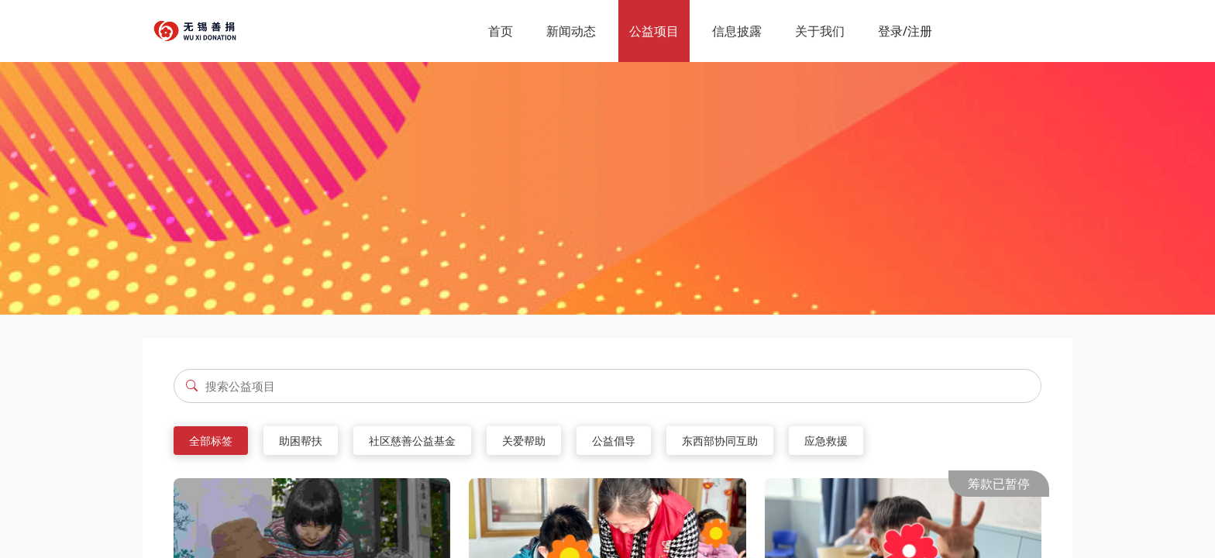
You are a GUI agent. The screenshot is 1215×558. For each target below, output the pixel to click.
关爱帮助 (524, 440)
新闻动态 (571, 31)
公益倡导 (613, 440)
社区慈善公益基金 (412, 440)
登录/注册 (905, 31)
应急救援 (826, 440)
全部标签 (210, 440)
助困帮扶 (300, 440)
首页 (500, 31)
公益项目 (654, 31)
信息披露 (737, 31)
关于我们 (820, 31)
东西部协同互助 (720, 440)
